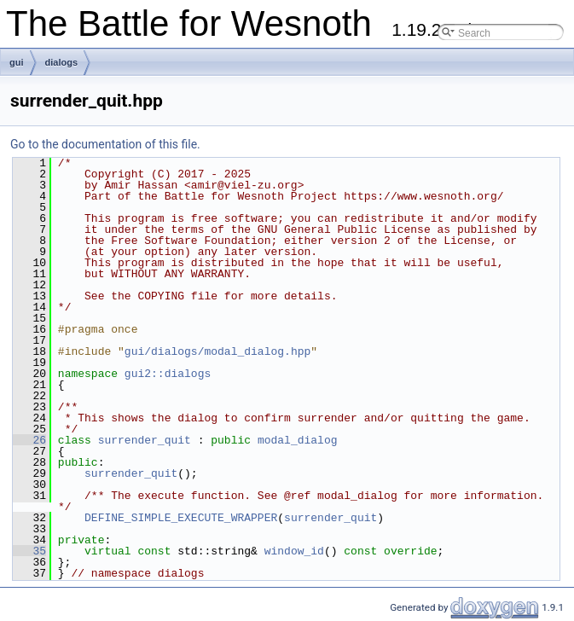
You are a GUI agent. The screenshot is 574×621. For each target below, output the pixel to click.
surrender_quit (144, 440)
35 (29, 551)
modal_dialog (298, 440)
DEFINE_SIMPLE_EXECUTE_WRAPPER (180, 517)
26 (29, 440)
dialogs (61, 62)
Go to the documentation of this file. (105, 144)
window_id (294, 551)
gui (16, 62)
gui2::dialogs (168, 373)
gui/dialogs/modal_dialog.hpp (217, 351)
